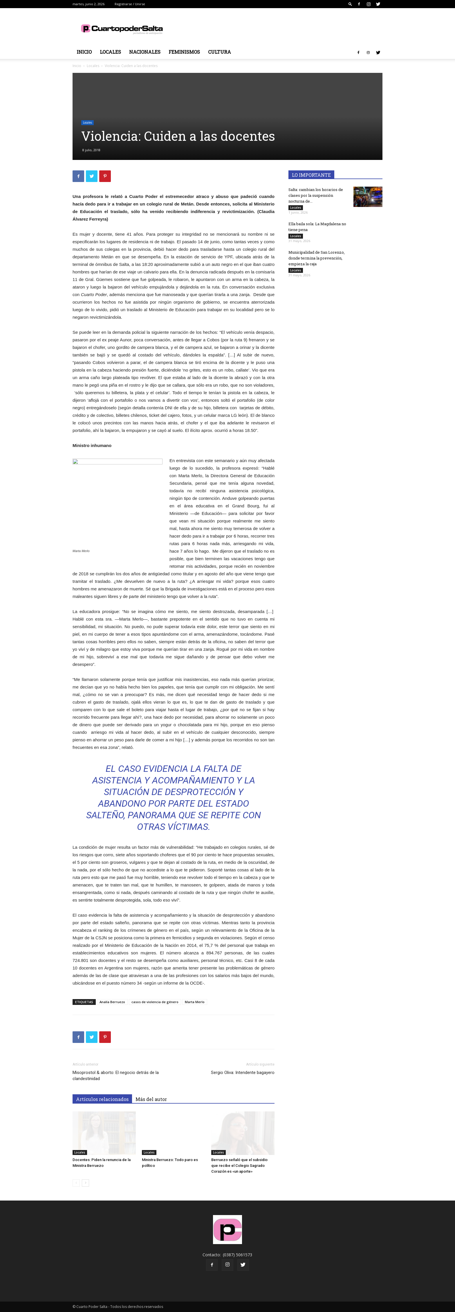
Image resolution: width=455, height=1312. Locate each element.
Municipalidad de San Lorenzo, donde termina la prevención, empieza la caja (316, 258)
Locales (110, 52)
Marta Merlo (195, 1002)
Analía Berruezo (112, 1002)
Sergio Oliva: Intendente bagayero (243, 1072)
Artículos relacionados (102, 1099)
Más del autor (151, 1099)
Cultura (219, 52)
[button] (350, 4)
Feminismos (184, 52)
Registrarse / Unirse (130, 4)
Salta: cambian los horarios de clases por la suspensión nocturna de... (315, 195)
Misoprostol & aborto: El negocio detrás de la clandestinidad (116, 1075)
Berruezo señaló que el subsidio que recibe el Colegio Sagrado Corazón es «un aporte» (239, 1166)
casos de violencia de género (154, 1002)
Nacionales (144, 52)
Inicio (84, 52)
